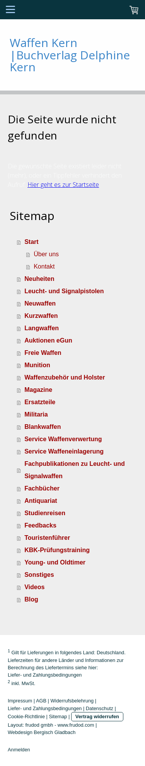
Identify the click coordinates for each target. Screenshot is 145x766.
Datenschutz (99, 708)
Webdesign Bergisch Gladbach (41, 732)
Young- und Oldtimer (54, 562)
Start (31, 242)
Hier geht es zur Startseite (63, 184)
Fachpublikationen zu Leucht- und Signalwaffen (74, 469)
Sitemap (58, 716)
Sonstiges (39, 574)
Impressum (20, 701)
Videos (34, 587)
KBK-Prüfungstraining (57, 550)
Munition (37, 365)
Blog (31, 599)
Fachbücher (42, 488)
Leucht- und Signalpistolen (64, 291)
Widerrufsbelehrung (72, 701)
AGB (41, 701)
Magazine (38, 389)
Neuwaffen (40, 303)
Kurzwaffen (41, 315)
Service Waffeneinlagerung (64, 451)
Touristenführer (47, 537)
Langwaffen (41, 328)
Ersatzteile (39, 402)
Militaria (36, 414)
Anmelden (19, 750)
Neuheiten (39, 278)
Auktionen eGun (48, 340)
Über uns (46, 254)
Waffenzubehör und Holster (64, 377)
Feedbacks (40, 525)
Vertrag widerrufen (97, 716)
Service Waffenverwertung (63, 439)
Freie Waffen (42, 352)
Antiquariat (40, 500)
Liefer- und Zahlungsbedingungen (45, 675)
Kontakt (44, 266)
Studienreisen (44, 513)
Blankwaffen (42, 426)
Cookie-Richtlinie (26, 716)
